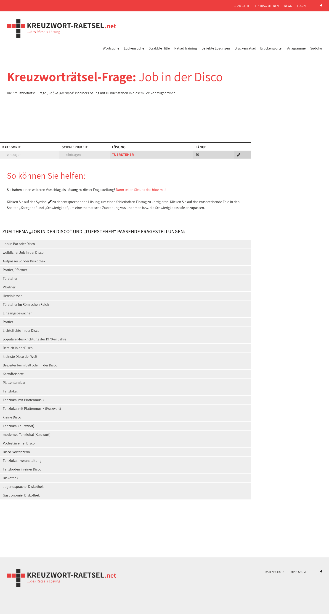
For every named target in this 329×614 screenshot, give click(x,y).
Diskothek (10, 478)
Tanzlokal (10, 391)
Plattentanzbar (14, 382)
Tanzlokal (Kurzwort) (18, 425)
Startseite (242, 6)
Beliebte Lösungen (216, 48)
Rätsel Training (185, 48)
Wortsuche (111, 48)
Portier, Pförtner (15, 269)
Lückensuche (134, 48)
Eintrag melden (267, 6)
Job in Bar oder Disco (19, 243)
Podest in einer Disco (19, 443)
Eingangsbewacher (17, 313)
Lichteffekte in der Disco (21, 330)
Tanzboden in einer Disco (22, 469)
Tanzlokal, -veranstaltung (22, 460)
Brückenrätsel (245, 48)
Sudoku (316, 48)
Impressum (298, 572)
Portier (8, 321)
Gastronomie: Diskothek (21, 495)
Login (301, 6)
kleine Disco (12, 417)
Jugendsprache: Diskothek (23, 486)
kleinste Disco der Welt (20, 356)
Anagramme (296, 48)
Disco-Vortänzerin (16, 451)
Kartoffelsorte (13, 373)
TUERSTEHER (123, 154)
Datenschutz (274, 572)
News (288, 6)
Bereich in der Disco (18, 347)
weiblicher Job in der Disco (23, 252)
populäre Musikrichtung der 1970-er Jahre (34, 339)
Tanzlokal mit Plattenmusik (23, 399)
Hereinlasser (12, 295)
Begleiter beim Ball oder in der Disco (30, 365)
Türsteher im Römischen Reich (26, 304)
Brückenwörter (271, 48)
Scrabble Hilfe (159, 48)
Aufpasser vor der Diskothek (24, 261)
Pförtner (9, 287)
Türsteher (10, 278)
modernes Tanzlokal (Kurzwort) (26, 434)
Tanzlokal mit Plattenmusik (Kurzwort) (32, 408)
